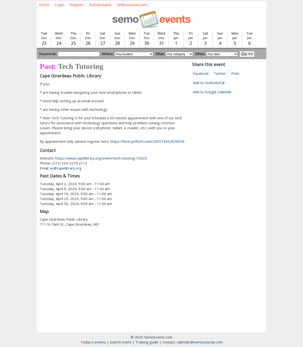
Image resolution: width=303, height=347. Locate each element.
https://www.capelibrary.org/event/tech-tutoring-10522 (101, 158)
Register (77, 5)
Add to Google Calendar (212, 91)
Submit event (100, 5)
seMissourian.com (132, 5)
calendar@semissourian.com (200, 342)
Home (44, 5)
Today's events (93, 342)
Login (59, 5)
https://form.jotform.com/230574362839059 (147, 141)
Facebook (201, 73)
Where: (107, 53)
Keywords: (48, 53)
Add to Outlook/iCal (208, 82)
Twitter (220, 73)
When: (200, 53)
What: (160, 53)
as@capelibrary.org (65, 168)
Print (235, 73)
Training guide (146, 342)
